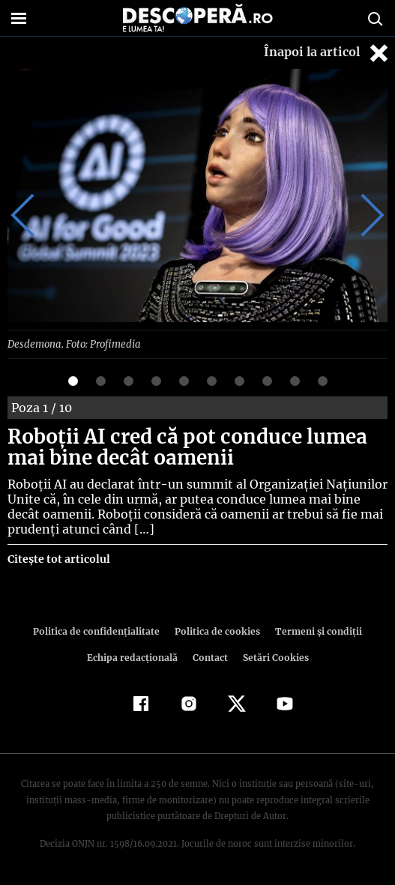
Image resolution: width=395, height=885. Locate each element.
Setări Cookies (274, 656)
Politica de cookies (216, 630)
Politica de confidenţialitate (100, 630)
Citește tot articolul (58, 558)
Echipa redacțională (134, 656)
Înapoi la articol (328, 52)
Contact (210, 656)
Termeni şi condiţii (314, 630)
